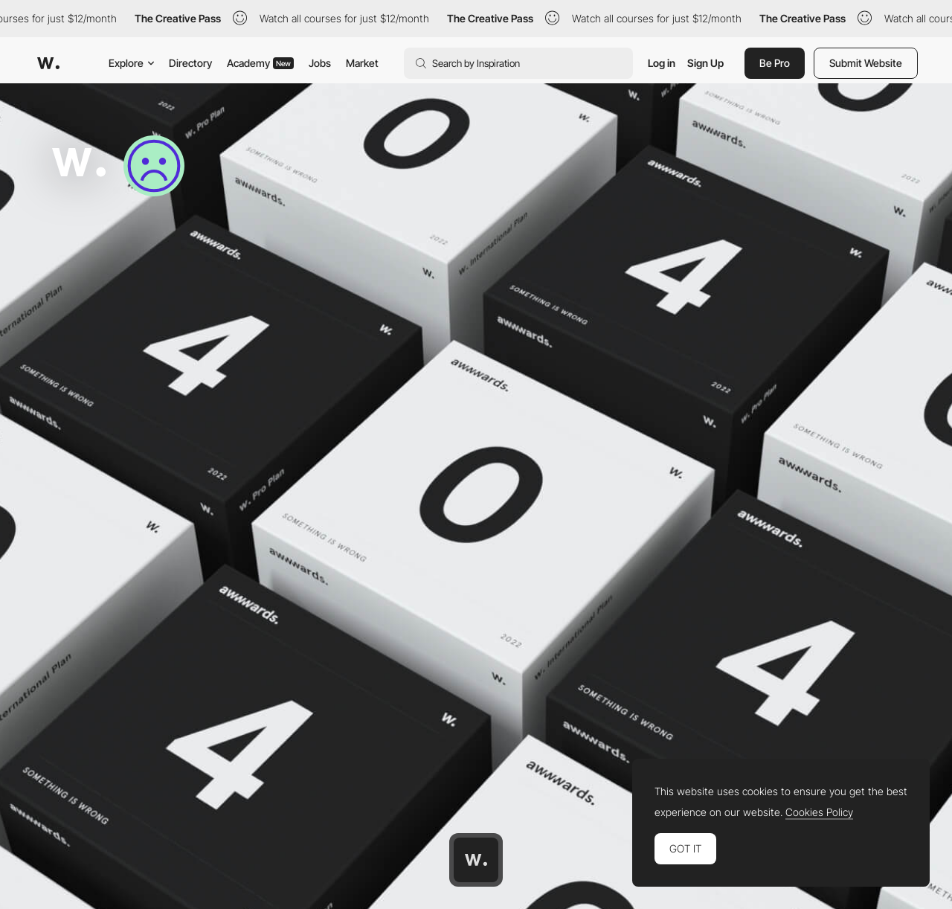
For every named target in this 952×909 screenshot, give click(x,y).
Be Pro (774, 63)
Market (362, 63)
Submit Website (865, 63)
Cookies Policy (819, 812)
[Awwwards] (48, 63)
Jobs (320, 63)
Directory (190, 63)
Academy (260, 63)
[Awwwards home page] (476, 860)
